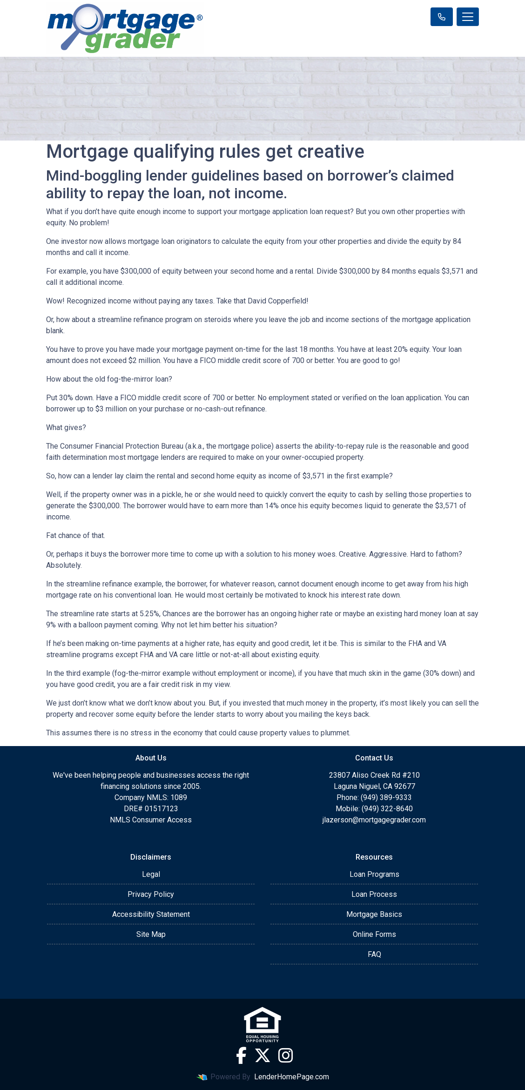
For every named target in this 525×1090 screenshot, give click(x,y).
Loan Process (374, 894)
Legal (151, 874)
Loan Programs (374, 874)
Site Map (151, 934)
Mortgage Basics (374, 914)
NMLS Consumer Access (151, 819)
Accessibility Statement (151, 914)
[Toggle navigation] (468, 16)
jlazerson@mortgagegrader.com (374, 819)
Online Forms (374, 934)
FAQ (374, 954)
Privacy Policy (151, 894)
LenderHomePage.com (291, 1076)
